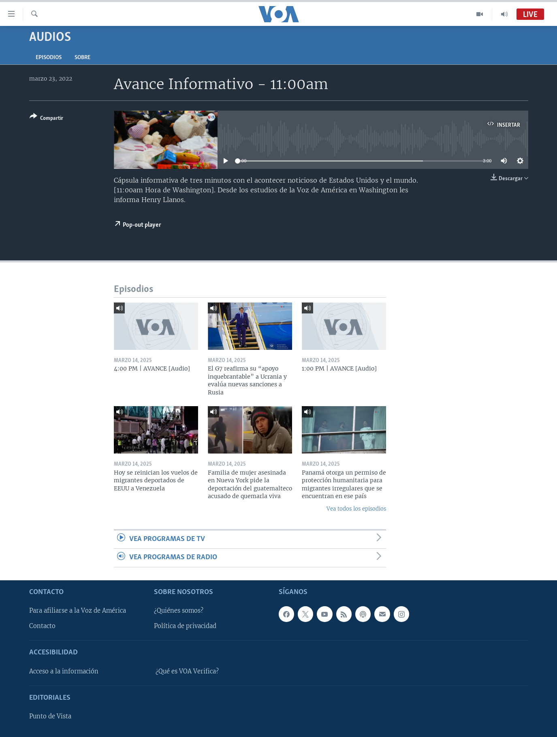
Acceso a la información (63, 671)
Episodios (49, 58)
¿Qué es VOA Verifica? (187, 671)
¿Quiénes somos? (178, 610)
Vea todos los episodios (356, 508)
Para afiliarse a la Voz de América (77, 610)
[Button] (46, 119)
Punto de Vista (50, 716)
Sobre (82, 58)
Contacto (42, 626)
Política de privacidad (185, 626)
